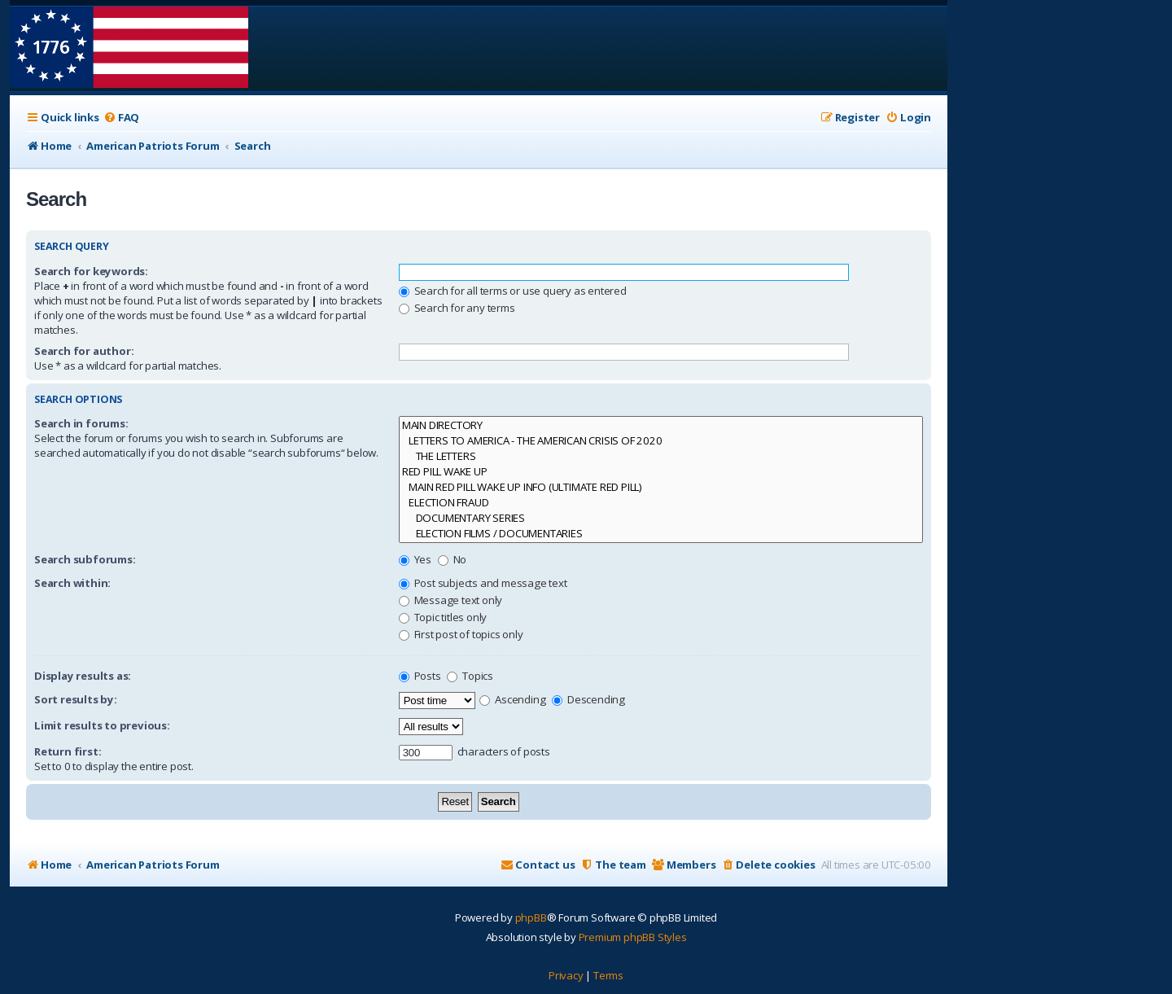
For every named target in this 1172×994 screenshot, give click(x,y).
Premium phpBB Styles (633, 937)
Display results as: (82, 675)
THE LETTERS (660, 456)
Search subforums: (85, 559)
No (452, 559)
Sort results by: (75, 699)
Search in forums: (81, 423)
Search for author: (83, 351)
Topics (470, 675)
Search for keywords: (91, 271)
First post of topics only (461, 634)
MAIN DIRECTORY (660, 425)
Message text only (450, 600)
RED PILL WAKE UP (660, 471)
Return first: (67, 751)
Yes (415, 559)
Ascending (512, 699)
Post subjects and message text (483, 583)
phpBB (531, 917)
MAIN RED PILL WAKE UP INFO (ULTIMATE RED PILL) (660, 487)
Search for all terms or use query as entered (513, 290)
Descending (588, 699)
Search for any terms (457, 307)
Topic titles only (443, 617)
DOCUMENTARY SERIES (660, 518)
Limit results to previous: (102, 725)
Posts (420, 675)
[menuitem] (121, 117)
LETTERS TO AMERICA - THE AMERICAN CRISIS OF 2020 (660, 441)
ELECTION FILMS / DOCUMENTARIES (660, 533)
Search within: (72, 583)
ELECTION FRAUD (660, 502)
